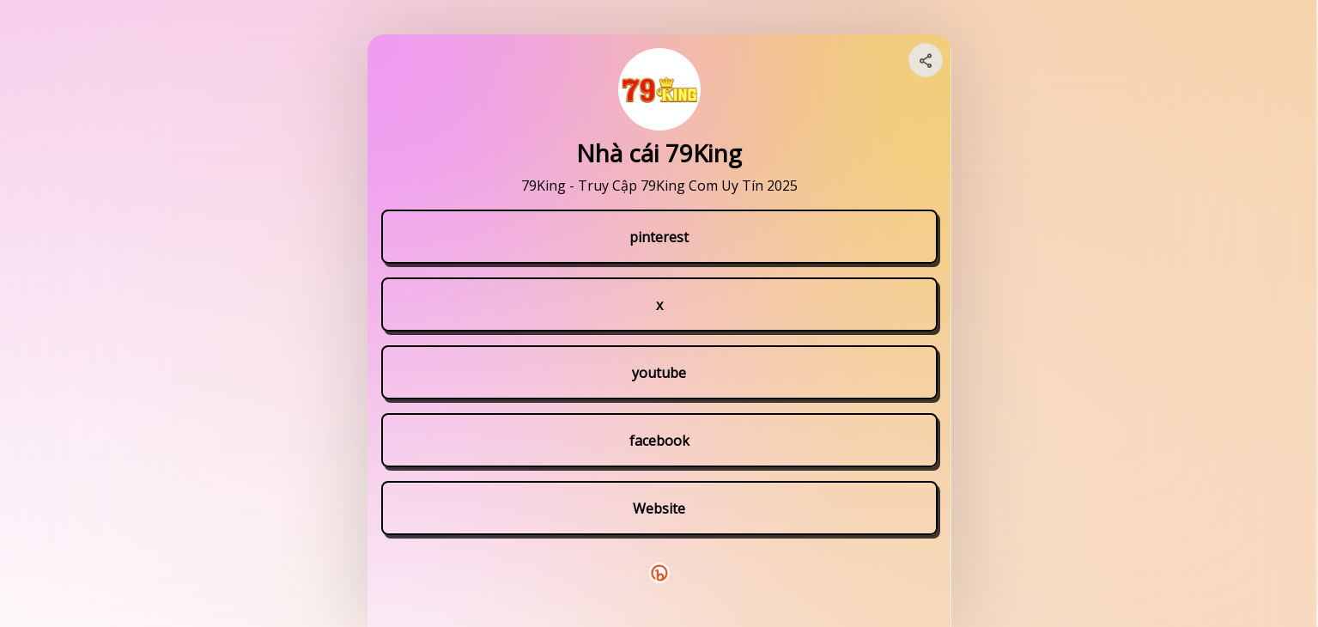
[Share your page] (925, 60)
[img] (926, 65)
